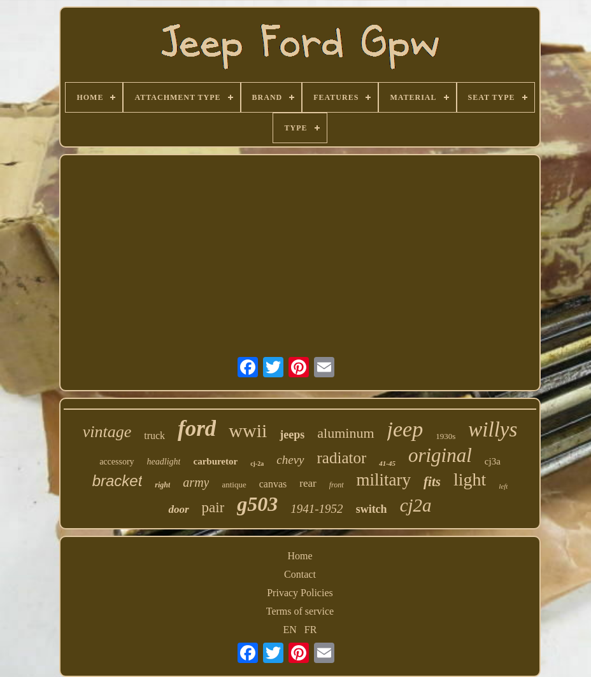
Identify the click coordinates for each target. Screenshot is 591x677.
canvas (273, 483)
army (196, 482)
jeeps (292, 434)
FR (310, 629)
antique (234, 484)
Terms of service (300, 611)
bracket (117, 480)
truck (154, 435)
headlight (164, 461)
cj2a (416, 505)
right (162, 484)
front (336, 484)
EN (290, 629)
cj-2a (257, 463)
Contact (300, 574)
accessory (116, 461)
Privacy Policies (300, 592)
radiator (342, 457)
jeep (405, 429)
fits (432, 481)
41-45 (387, 463)
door (178, 509)
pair (213, 507)
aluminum (345, 433)
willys (492, 429)
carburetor (215, 461)
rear (307, 483)
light (469, 479)
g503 (257, 503)
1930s (445, 436)
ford (197, 428)
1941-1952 (316, 508)
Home (299, 555)
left (503, 486)
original (440, 455)
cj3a (493, 461)
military (384, 479)
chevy (290, 459)
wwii (248, 430)
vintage (107, 431)
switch (371, 509)
